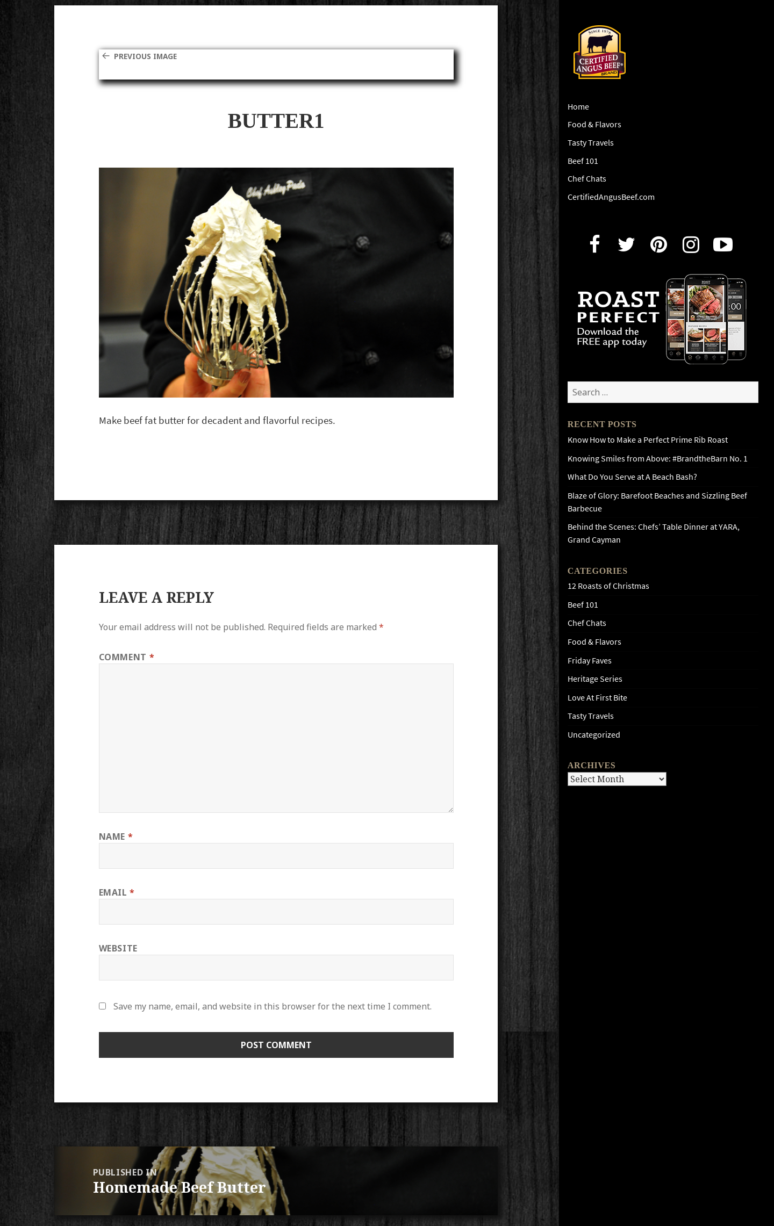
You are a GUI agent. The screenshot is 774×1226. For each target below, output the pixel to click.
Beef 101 (583, 161)
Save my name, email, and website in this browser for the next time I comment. (272, 1006)
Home (578, 106)
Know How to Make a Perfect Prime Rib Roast (648, 439)
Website (118, 948)
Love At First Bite (597, 697)
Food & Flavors (594, 124)
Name (116, 836)
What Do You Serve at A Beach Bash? (632, 476)
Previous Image (150, 56)
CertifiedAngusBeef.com (611, 197)
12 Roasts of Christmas (608, 586)
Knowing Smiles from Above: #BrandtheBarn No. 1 (658, 458)
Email (117, 892)
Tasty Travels (591, 142)
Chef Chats (587, 178)
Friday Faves (590, 660)
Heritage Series (595, 678)
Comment (127, 657)
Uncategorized (594, 734)
